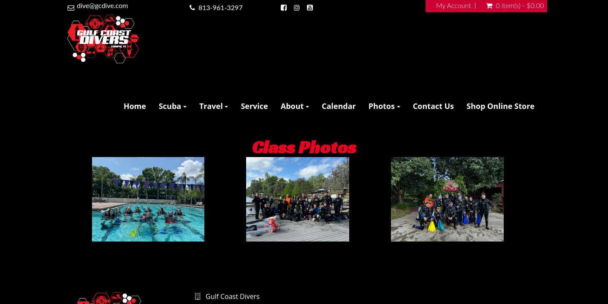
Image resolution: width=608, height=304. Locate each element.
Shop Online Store (501, 106)
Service (254, 106)
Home (135, 106)
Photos (384, 106)
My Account (453, 5)
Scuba (173, 106)
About (295, 106)
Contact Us (433, 106)
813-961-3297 (220, 7)
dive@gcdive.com (102, 5)
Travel (213, 106)
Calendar (339, 106)
